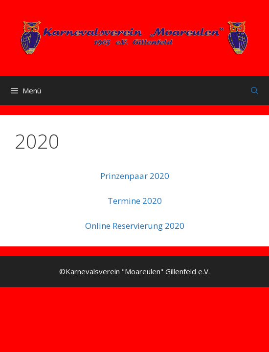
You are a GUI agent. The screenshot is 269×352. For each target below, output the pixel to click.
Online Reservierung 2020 (134, 225)
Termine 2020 (135, 200)
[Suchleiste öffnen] (254, 90)
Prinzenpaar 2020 (134, 175)
